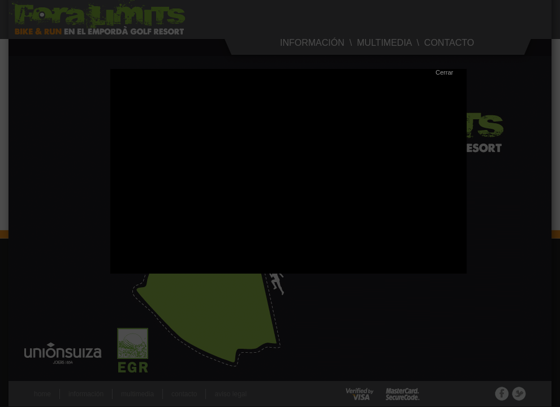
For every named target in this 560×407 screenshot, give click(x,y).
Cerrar (444, 73)
